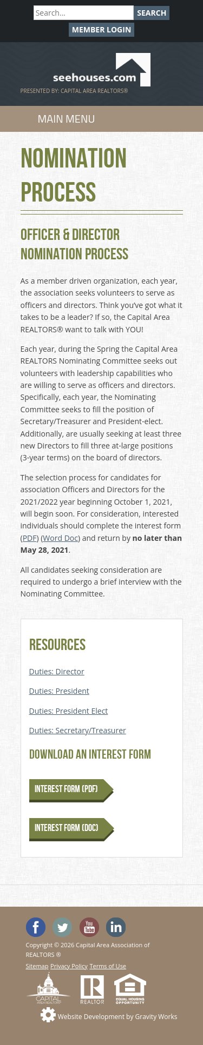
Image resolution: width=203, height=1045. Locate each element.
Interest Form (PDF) (66, 789)
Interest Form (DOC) (67, 828)
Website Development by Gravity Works (118, 1016)
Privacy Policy (69, 966)
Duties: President (59, 691)
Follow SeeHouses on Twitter (62, 927)
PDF (30, 538)
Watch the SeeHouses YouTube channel (89, 927)
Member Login (102, 29)
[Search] (84, 12)
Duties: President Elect (68, 711)
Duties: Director (56, 671)
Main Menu (66, 118)
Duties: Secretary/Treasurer (77, 730)
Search (151, 13)
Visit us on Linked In (116, 927)
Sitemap (37, 966)
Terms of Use (107, 966)
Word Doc (60, 538)
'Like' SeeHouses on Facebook (35, 927)
